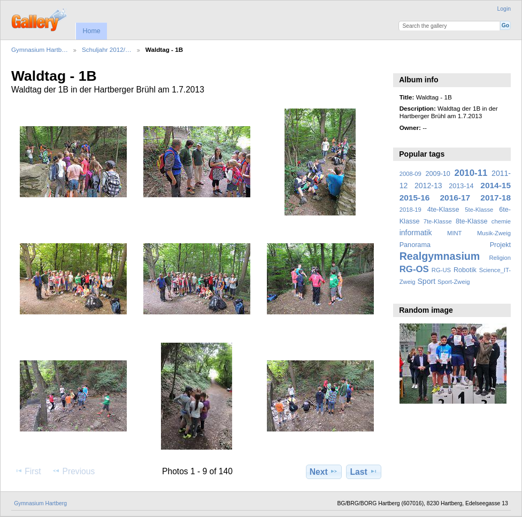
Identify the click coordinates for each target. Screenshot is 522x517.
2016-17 (455, 197)
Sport (427, 281)
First (27, 471)
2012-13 (428, 185)
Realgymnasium (440, 256)
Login (504, 9)
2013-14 (461, 186)
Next (324, 471)
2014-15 (495, 185)
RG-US (441, 270)
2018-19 (410, 209)
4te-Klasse (443, 209)
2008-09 (410, 174)
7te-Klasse (438, 221)
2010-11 (471, 173)
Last (364, 471)
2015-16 (415, 197)
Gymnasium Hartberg (40, 503)
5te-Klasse (479, 209)
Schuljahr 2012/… (107, 49)
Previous (73, 471)
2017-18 (495, 197)
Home (91, 31)
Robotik (465, 270)
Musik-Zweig (494, 233)
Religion (500, 257)
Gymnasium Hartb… (39, 49)
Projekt (500, 245)
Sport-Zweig (453, 282)
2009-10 (438, 174)
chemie (501, 221)
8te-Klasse (472, 221)
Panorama (415, 245)
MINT (454, 233)
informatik (416, 232)
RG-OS (414, 269)
